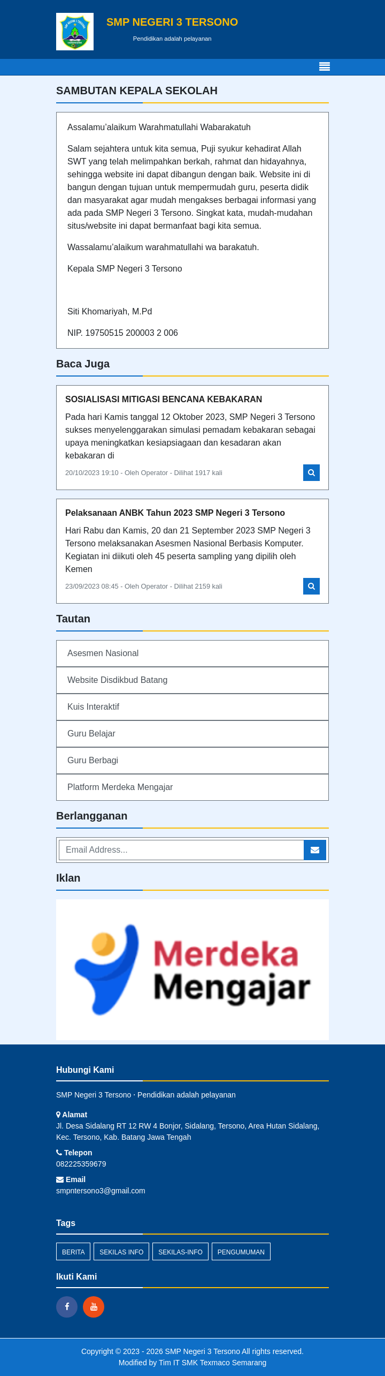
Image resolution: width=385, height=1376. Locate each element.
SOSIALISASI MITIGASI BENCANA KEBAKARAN (163, 399)
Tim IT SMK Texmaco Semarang (212, 1362)
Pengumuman (241, 1252)
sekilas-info (180, 1252)
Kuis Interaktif (93, 706)
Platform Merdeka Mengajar (120, 787)
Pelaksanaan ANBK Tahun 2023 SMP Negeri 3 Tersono (175, 512)
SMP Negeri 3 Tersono (201, 1351)
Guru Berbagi (92, 760)
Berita (73, 1252)
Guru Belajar (91, 733)
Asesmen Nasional (102, 653)
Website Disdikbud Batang (117, 680)
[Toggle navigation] (324, 67)
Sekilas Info (121, 1252)
